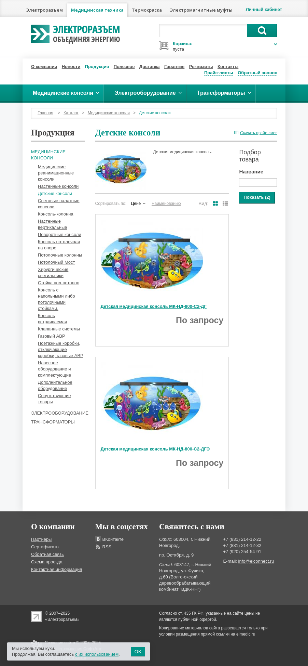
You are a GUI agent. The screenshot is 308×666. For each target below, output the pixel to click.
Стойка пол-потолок (58, 282)
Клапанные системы (59, 328)
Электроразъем (44, 10)
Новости (71, 66)
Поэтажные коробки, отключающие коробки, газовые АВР (60, 349)
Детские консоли (55, 193)
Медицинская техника (97, 10)
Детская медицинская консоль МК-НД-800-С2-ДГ (154, 306)
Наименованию (166, 203)
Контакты (228, 66)
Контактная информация (56, 569)
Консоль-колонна (55, 214)
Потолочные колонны (60, 255)
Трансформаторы (53, 422)
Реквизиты (201, 66)
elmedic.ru (245, 634)
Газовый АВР (51, 336)
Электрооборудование (59, 413)
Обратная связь (47, 554)
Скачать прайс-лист (255, 132)
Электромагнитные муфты (201, 10)
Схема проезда (46, 561)
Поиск (262, 30)
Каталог (71, 112)
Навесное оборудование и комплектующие (54, 369)
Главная (45, 112)
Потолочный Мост (56, 262)
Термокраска (147, 10)
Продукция (97, 66)
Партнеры (41, 539)
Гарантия (174, 66)
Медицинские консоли (109, 112)
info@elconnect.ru (256, 561)
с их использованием (96, 654)
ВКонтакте (113, 539)
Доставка (149, 66)
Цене (136, 203)
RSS (107, 546)
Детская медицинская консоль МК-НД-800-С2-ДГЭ (155, 449)
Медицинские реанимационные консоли (56, 173)
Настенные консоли (58, 186)
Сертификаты (45, 546)
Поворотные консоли (59, 234)
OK (138, 651)
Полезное (124, 66)
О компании (44, 66)
